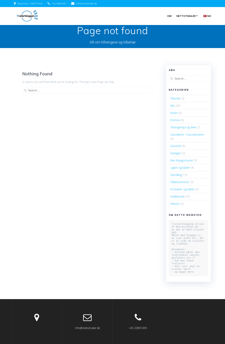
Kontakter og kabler (182, 189)
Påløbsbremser (179, 182)
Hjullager (175, 153)
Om (169, 16)
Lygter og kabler (180, 168)
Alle (172, 106)
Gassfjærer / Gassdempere (187, 134)
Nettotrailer (186, 16)
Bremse (175, 120)
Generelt (175, 146)
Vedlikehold (177, 196)
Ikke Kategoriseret (181, 160)
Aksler (174, 113)
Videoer (175, 204)
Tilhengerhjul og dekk (183, 127)
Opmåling (176, 175)
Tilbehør (175, 98)
